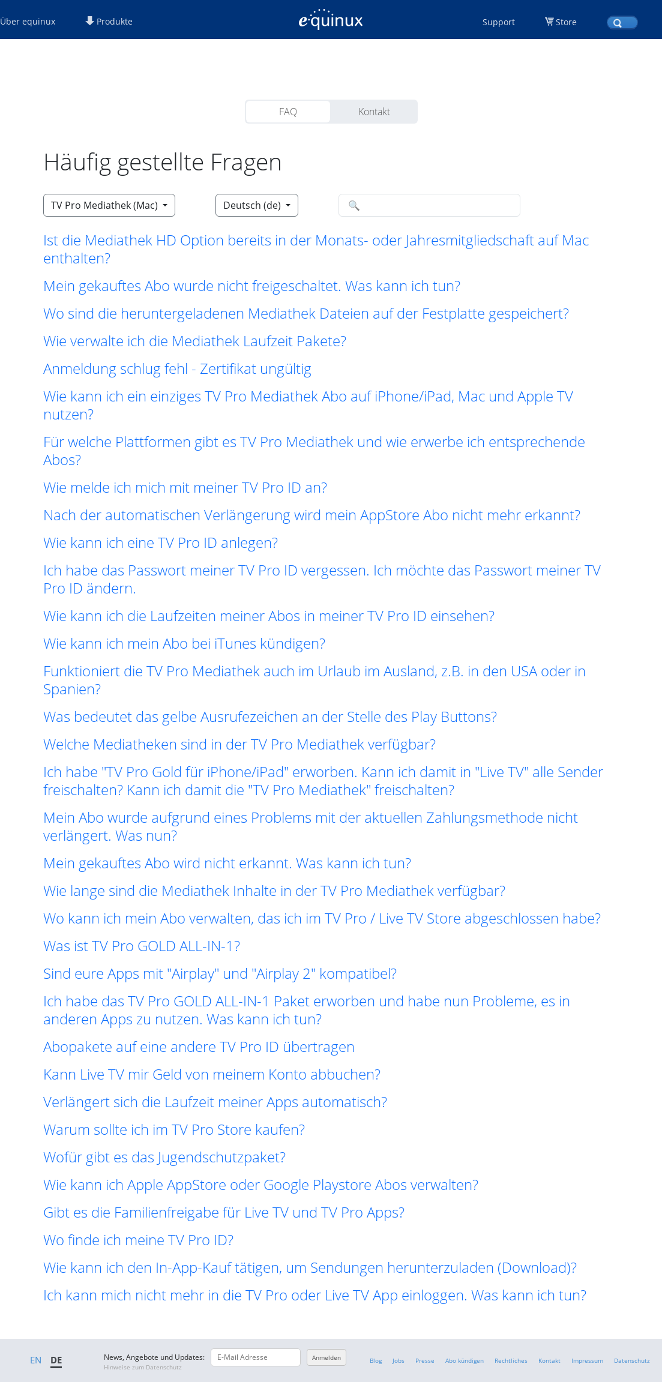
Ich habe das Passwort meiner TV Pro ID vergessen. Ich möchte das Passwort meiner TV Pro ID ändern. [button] (322, 579)
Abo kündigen (464, 1360)
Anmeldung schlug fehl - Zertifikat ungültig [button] (177, 368)
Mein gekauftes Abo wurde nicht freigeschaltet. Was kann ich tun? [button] (251, 286)
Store (566, 22)
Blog (376, 1360)
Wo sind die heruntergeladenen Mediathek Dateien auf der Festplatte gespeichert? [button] (306, 313)
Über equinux (27, 21)
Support (499, 22)
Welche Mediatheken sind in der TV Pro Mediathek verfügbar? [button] (239, 744)
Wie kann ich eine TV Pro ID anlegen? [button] (160, 542)
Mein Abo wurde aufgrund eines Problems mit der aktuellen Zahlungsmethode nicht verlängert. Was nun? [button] (310, 826)
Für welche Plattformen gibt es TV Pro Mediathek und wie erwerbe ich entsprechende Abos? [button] (314, 451)
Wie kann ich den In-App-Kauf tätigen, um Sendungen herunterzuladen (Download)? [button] (310, 1267)
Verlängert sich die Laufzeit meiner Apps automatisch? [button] (215, 1102)
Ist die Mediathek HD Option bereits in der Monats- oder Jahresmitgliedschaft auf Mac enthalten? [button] (316, 249)
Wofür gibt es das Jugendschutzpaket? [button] (164, 1157)
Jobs (399, 1360)
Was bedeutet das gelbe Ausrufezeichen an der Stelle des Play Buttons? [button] (270, 717)
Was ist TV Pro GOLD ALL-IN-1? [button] (141, 946)
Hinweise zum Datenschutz (143, 1367)
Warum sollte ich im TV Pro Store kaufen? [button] (174, 1129)
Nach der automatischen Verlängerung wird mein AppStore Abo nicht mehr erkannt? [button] (311, 515)
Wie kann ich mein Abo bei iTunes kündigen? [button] (184, 643)
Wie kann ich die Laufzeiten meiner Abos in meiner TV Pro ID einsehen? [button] (269, 616)
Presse (425, 1360)
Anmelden (326, 1357)
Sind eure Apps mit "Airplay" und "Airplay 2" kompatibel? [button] (220, 973)
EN (35, 1360)
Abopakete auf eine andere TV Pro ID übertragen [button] (199, 1047)
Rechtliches (511, 1360)
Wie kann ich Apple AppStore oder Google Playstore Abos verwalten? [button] (260, 1185)
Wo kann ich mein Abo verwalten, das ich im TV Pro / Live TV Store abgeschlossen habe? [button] (322, 918)
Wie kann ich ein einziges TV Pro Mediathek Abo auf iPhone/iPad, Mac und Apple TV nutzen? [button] (308, 405)
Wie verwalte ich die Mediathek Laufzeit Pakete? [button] (194, 341)
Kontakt (374, 111)
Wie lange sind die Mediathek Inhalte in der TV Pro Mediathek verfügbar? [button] (274, 891)
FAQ (288, 111)
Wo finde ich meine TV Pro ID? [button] (138, 1240)
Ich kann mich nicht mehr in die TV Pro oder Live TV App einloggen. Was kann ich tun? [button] (314, 1295)
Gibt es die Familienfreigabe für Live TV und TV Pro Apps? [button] (224, 1212)
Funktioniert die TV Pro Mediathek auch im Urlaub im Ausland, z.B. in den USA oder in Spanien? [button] (314, 680)
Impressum (587, 1360)
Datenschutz (632, 1360)
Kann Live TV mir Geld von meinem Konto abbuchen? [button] (212, 1074)
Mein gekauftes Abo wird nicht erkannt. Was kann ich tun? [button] (227, 863)
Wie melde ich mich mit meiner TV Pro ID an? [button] (185, 487)
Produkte (109, 21)
